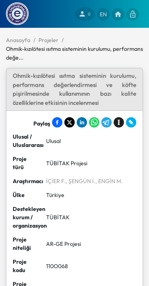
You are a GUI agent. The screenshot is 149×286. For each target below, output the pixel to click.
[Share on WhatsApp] (94, 122)
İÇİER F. (56, 181)
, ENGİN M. (109, 181)
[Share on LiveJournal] (131, 122)
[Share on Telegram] (106, 122)
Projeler (48, 40)
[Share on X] (69, 122)
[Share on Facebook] (57, 122)
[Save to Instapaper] (119, 122)
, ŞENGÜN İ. (80, 181)
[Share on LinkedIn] (82, 122)
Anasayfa (18, 40)
